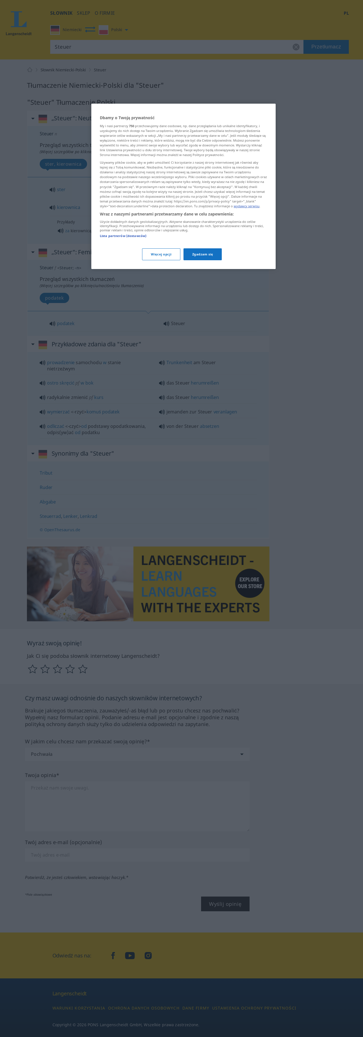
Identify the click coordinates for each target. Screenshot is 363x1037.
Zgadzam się (202, 254)
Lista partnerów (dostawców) (123, 236)
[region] (183, 186)
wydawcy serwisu (246, 206)
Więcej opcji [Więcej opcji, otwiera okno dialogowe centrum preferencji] (161, 254)
